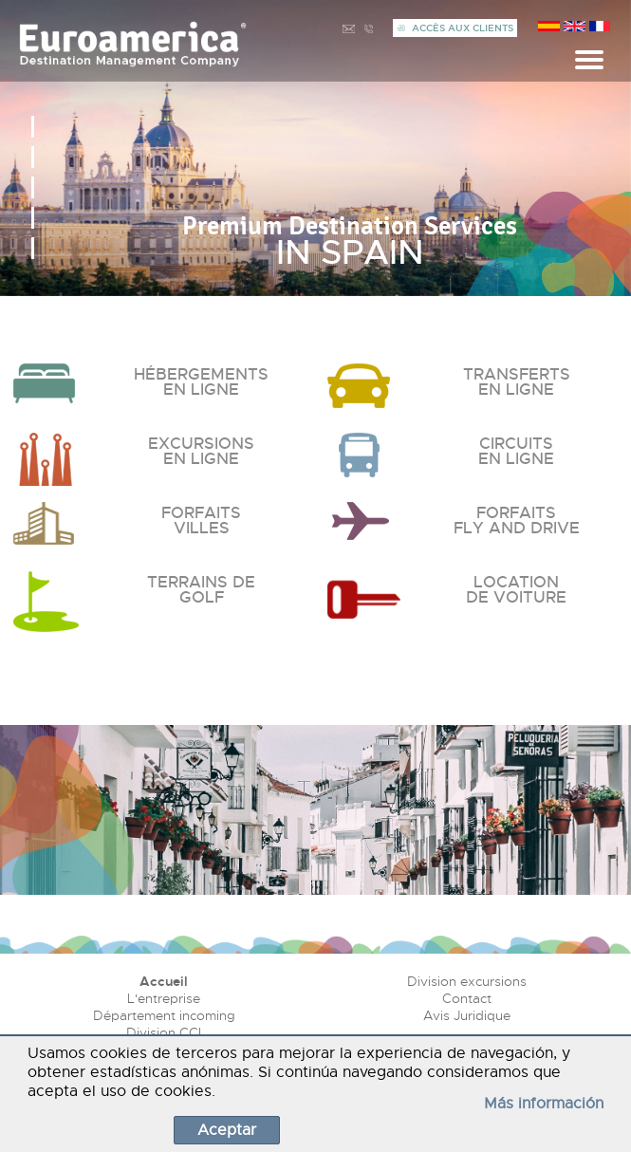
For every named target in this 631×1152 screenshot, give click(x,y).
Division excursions (467, 981)
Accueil (163, 981)
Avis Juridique (466, 1015)
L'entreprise (163, 998)
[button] (32, 127)
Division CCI (163, 1032)
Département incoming (164, 1015)
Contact (467, 998)
